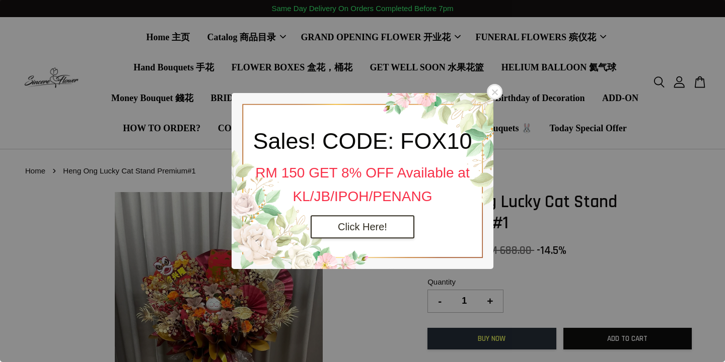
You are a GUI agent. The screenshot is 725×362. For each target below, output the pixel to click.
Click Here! (362, 226)
